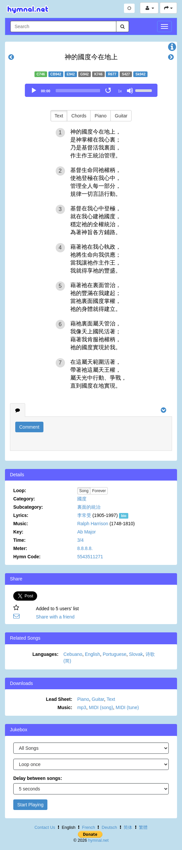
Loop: (19, 490)
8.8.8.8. (85, 548)
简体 (128, 827)
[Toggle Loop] (108, 90)
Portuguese (115, 654)
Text (59, 115)
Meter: (20, 548)
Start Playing (30, 804)
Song (84, 491)
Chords (78, 115)
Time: (19, 540)
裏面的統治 (88, 507)
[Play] (33, 90)
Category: (24, 498)
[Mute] (130, 90)
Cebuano (72, 654)
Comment (29, 427)
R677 (112, 74)
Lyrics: (20, 515)
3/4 (80, 540)
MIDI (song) (101, 707)
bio (123, 516)
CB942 (55, 74)
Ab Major (86, 531)
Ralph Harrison (92, 523)
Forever (99, 491)
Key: (18, 531)
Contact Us (44, 827)
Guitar (121, 115)
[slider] (78, 90)
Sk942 (140, 74)
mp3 (81, 707)
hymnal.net (98, 840)
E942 (71, 74)
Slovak (136, 654)
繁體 (143, 827)
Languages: (45, 654)
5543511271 (90, 556)
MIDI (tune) (127, 707)
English (92, 654)
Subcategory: (28, 507)
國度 (82, 498)
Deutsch (109, 827)
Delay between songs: (37, 778)
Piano (100, 115)
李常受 (84, 515)
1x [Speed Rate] (120, 91)
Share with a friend (55, 616)
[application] (91, 90)
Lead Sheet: (59, 699)
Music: (20, 523)
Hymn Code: (26, 556)
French (88, 827)
